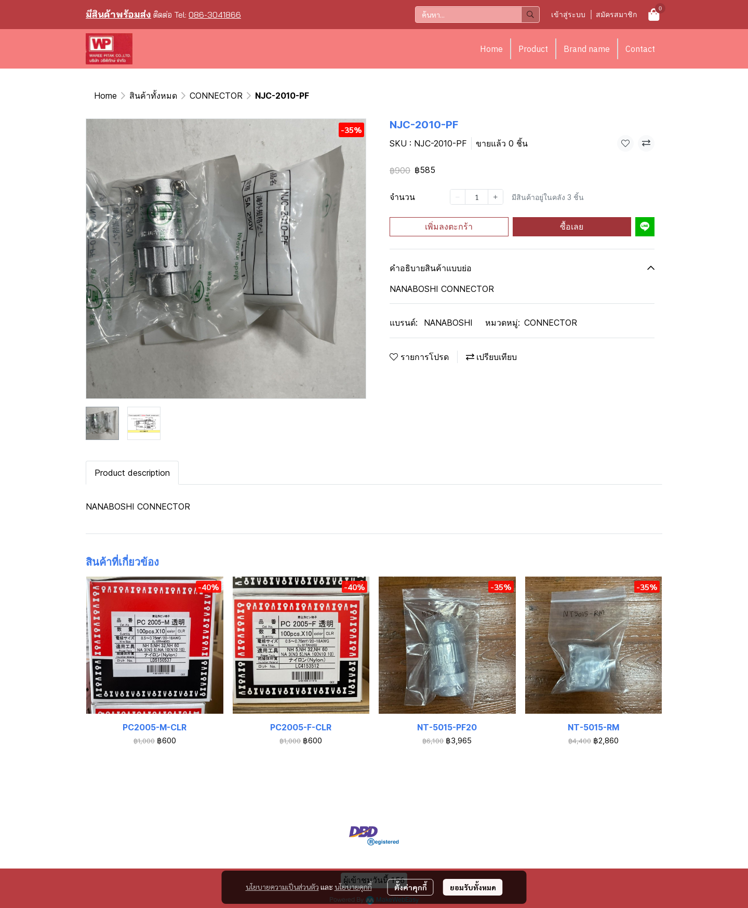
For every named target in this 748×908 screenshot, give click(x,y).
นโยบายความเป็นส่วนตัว (282, 886)
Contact (640, 49)
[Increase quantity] (495, 197)
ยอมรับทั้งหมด (473, 887)
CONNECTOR (216, 95)
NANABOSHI (448, 322)
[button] (477, 14)
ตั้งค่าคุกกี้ (410, 887)
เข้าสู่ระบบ (568, 14)
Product (533, 49)
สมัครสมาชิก (616, 14)
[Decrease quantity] (457, 197)
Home (491, 49)
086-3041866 (215, 14)
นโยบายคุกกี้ (353, 886)
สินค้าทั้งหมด (153, 95)
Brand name (587, 49)
